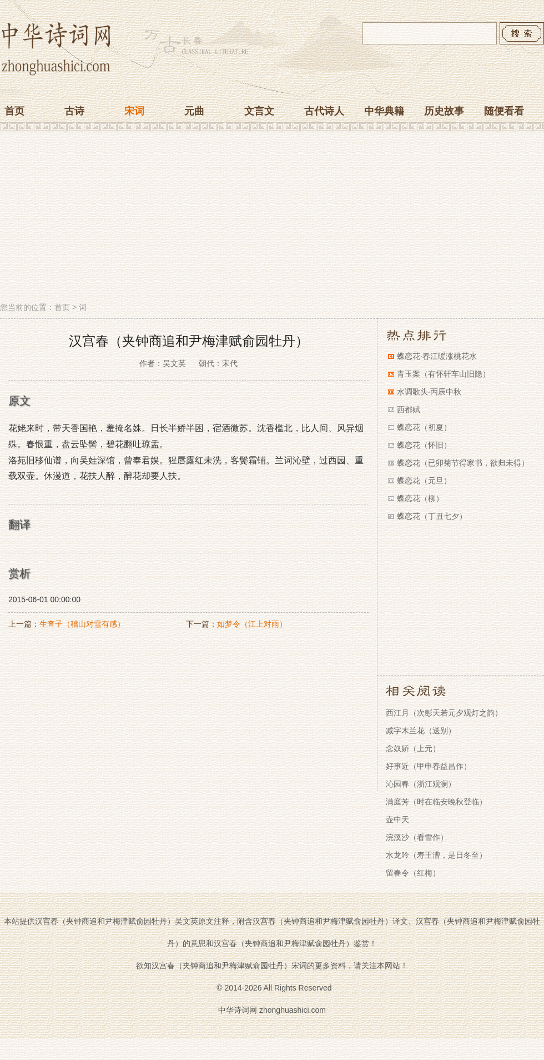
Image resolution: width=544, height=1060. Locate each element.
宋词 (134, 111)
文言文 (259, 111)
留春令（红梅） (413, 872)
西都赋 (408, 409)
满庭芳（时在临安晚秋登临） (436, 801)
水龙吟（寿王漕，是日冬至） (436, 855)
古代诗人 (324, 111)
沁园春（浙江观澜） (421, 783)
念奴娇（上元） (413, 748)
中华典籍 (384, 111)
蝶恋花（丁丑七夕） (432, 516)
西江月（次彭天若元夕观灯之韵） (444, 712)
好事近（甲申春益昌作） (428, 766)
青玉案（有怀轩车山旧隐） (443, 373)
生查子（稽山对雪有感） (82, 623)
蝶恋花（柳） (420, 498)
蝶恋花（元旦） (424, 480)
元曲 (194, 111)
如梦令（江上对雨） (252, 623)
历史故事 (444, 111)
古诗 (74, 111)
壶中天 (397, 819)
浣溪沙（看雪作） (417, 837)
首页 (14, 111)
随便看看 (504, 111)
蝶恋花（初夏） (424, 427)
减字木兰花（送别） (421, 730)
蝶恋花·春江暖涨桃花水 (437, 356)
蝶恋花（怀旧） (424, 445)
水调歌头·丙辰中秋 (429, 391)
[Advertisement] (272, 218)
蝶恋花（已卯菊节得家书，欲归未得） (463, 462)
